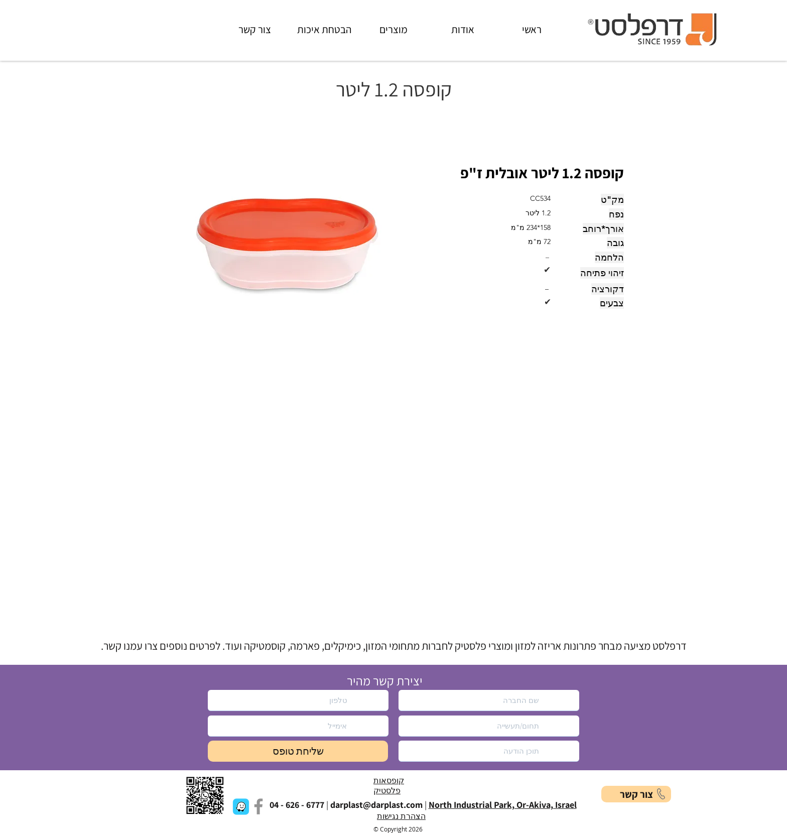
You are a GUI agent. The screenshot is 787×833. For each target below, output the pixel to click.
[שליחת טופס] (298, 751)
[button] (290, 241)
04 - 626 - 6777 (297, 804)
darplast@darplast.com (376, 804)
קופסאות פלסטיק (388, 786)
